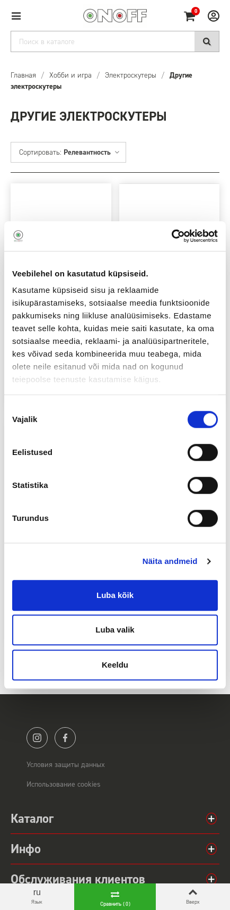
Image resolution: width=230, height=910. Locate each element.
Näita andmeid (170, 561)
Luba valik (114, 629)
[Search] (115, 41)
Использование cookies (63, 784)
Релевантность (92, 152)
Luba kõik (115, 595)
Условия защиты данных (65, 765)
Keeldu (115, 664)
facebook (65, 737)
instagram (37, 737)
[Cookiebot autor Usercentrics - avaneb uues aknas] (171, 236)
